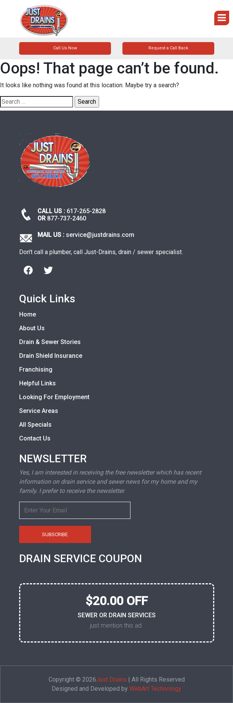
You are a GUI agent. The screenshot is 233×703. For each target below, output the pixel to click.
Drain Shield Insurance (50, 355)
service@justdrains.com (100, 234)
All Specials (35, 424)
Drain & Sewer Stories (50, 342)
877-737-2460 (66, 218)
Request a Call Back (168, 48)
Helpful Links (37, 383)
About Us (32, 328)
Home (27, 314)
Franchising (35, 369)
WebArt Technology (155, 688)
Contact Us (35, 438)
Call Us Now (65, 48)
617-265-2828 (86, 211)
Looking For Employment (54, 397)
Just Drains (111, 679)
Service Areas (38, 410)
